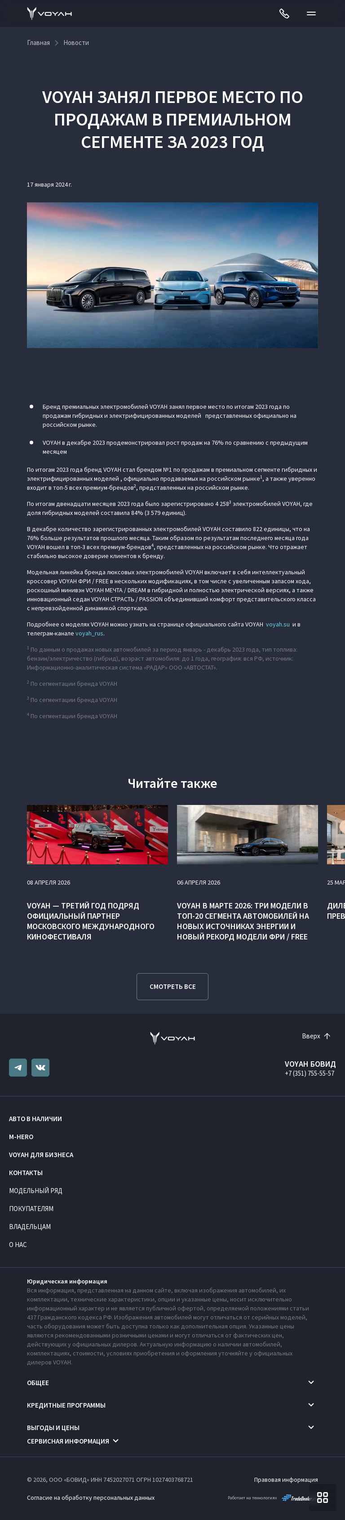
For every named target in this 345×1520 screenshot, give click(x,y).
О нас (18, 1244)
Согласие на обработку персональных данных (91, 1497)
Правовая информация (286, 1479)
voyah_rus (89, 633)
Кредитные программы (66, 1405)
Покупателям (31, 1208)
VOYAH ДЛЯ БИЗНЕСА (41, 1154)
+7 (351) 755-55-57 (309, 1073)
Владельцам (30, 1226)
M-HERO (21, 1136)
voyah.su (278, 624)
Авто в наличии (35, 1118)
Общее (38, 1382)
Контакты (26, 1172)
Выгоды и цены (53, 1427)
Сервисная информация (68, 1441)
